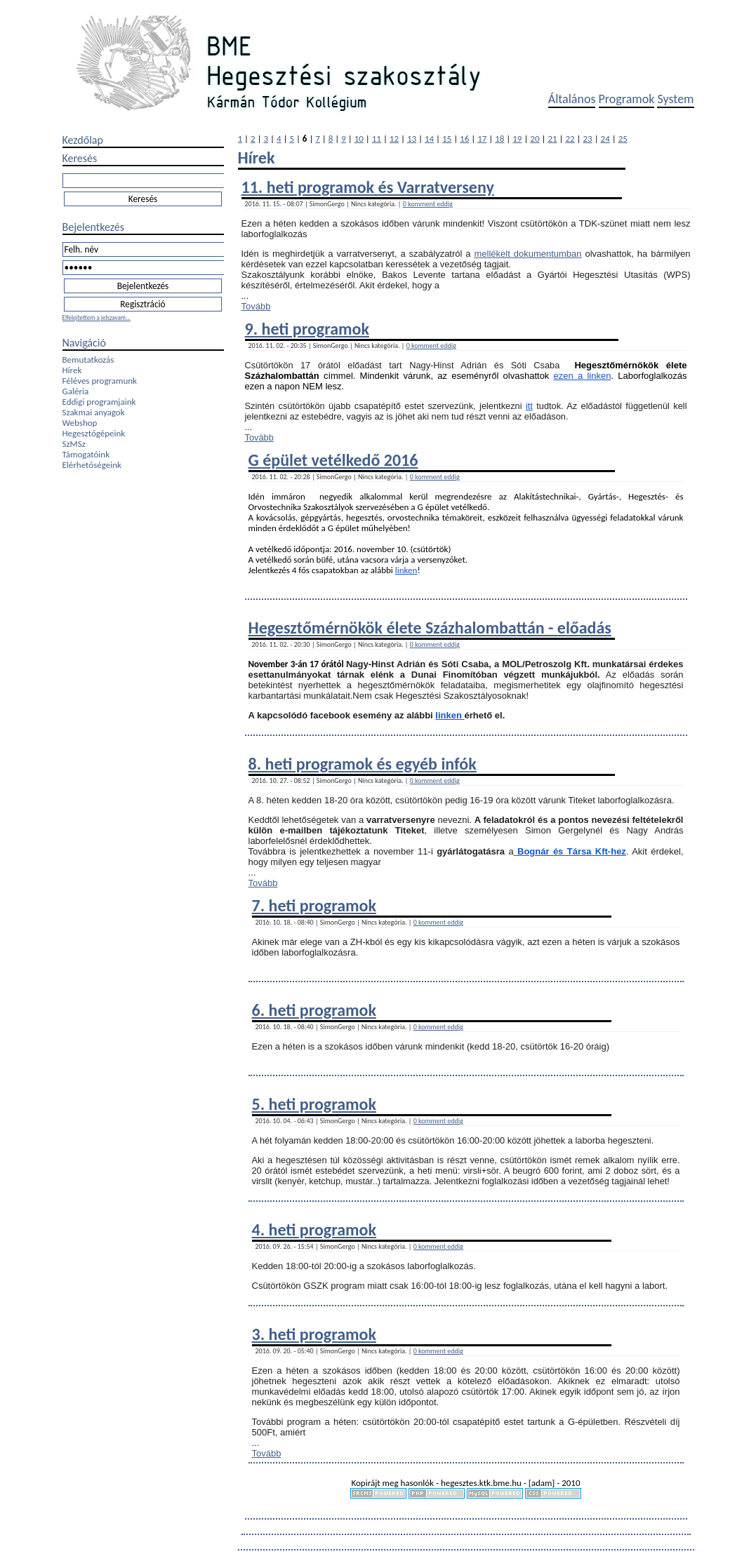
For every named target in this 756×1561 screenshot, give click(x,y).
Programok (627, 99)
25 (623, 138)
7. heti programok (314, 905)
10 (359, 138)
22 (569, 138)
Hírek (72, 370)
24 (605, 138)
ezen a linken (582, 375)
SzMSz (74, 443)
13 (411, 138)
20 (534, 138)
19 (517, 138)
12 (394, 138)
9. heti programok (307, 329)
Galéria (75, 391)
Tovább (256, 306)
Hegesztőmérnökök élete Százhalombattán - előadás (429, 627)
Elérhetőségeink (91, 465)
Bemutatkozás (88, 359)
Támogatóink (86, 454)
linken (406, 570)
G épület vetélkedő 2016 (333, 460)
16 (464, 138)
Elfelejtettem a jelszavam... (96, 317)
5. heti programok (314, 1104)
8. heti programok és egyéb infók (362, 763)
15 (446, 138)
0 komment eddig (428, 203)
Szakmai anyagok (93, 412)
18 (499, 138)
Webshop (80, 422)
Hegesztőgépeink (94, 433)
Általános (572, 99)
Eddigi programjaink (99, 401)
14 (429, 138)
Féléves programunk (99, 380)
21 (552, 138)
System (675, 99)
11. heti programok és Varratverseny (367, 187)
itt (529, 406)
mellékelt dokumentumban (528, 253)
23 (587, 138)
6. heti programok (314, 1010)
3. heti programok (314, 1334)
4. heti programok (314, 1229)
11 (376, 138)
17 (481, 138)
